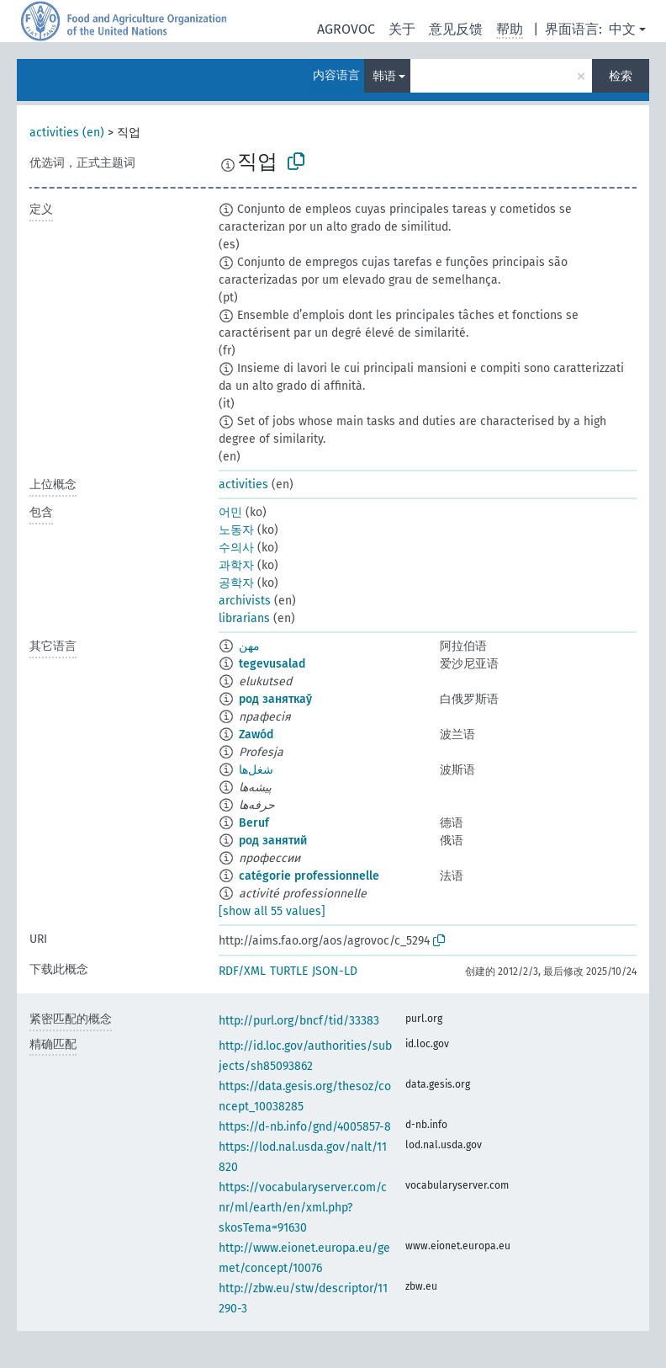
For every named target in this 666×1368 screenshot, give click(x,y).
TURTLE (289, 971)
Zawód (256, 734)
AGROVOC (346, 29)
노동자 (236, 530)
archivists (245, 601)
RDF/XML (242, 971)
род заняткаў (275, 699)
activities (243, 484)
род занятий (273, 840)
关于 (401, 29)
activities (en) (66, 132)
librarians (244, 618)
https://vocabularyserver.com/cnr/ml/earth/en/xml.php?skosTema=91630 (303, 1207)
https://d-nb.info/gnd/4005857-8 (305, 1127)
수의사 (236, 547)
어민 (230, 512)
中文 (622, 29)
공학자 (236, 583)
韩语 (384, 76)
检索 (620, 76)
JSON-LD (334, 971)
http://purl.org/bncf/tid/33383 (299, 1021)
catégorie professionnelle (309, 876)
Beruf (254, 823)
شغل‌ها (256, 770)
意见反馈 (456, 29)
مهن (249, 646)
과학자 (236, 565)
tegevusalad (272, 664)
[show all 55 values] (272, 911)
